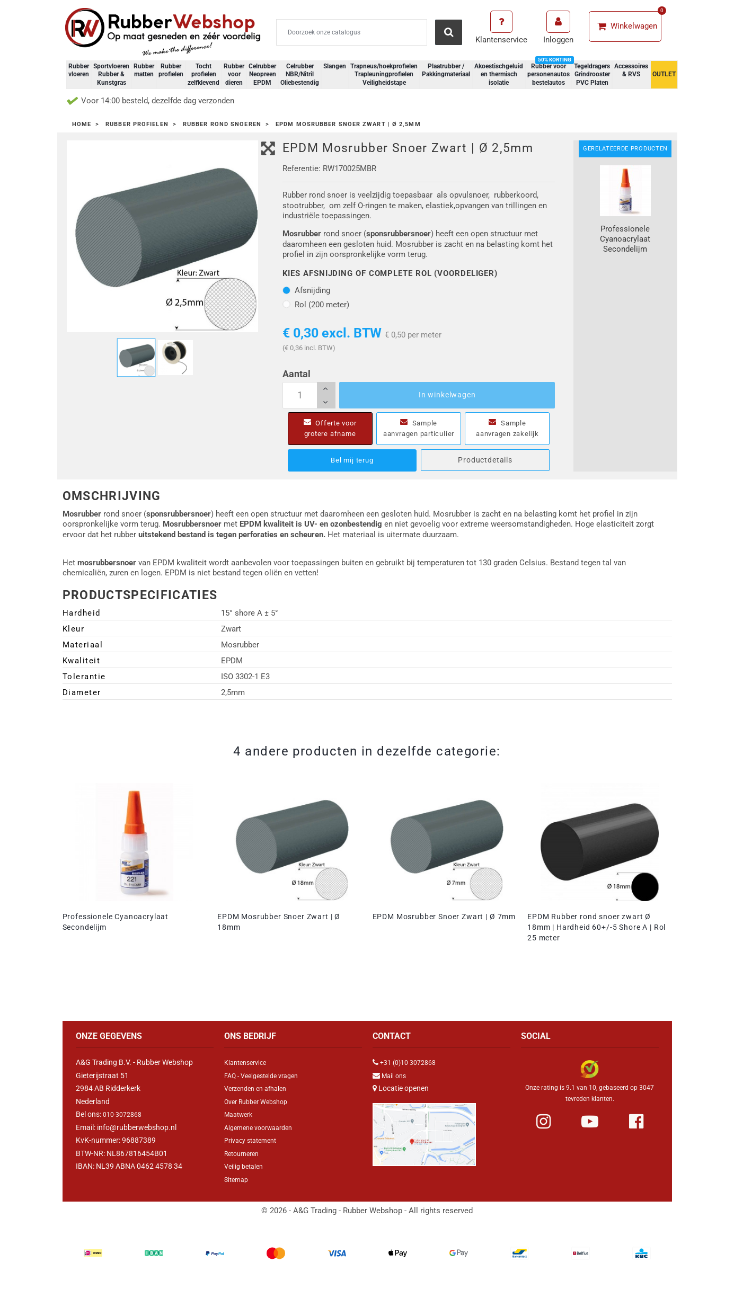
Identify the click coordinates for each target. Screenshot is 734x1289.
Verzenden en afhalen (259, 1099)
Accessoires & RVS (631, 70)
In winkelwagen (447, 394)
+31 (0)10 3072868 (412, 1073)
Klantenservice (248, 1073)
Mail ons (395, 1086)
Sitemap (237, 1190)
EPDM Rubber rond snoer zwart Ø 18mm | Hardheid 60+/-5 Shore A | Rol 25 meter (596, 938)
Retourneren (244, 1164)
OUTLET (664, 74)
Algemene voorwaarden (263, 1138)
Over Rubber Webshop (260, 1112)
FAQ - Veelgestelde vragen (266, 1086)
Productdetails (485, 470)
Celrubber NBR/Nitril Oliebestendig (299, 74)
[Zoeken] (351, 32)
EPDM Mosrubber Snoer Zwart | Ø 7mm (444, 927)
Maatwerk (241, 1125)
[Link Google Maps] (424, 1140)
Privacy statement (254, 1150)
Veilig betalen (246, 1176)
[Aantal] (308, 395)
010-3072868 (125, 1125)
